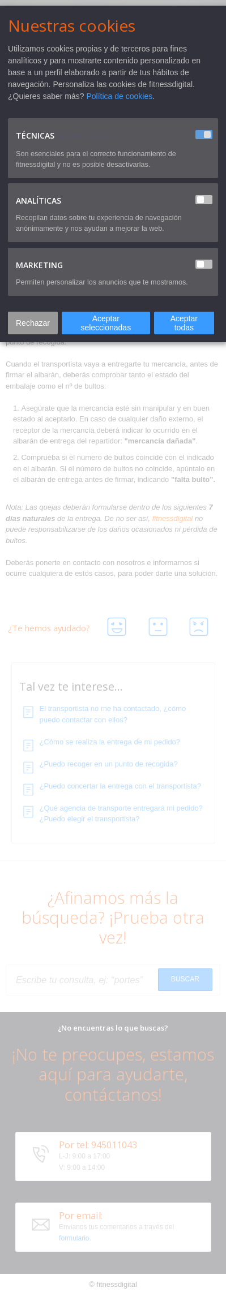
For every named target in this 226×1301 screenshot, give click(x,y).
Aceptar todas (184, 323)
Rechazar (33, 323)
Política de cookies (120, 96)
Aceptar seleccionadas (105, 323)
